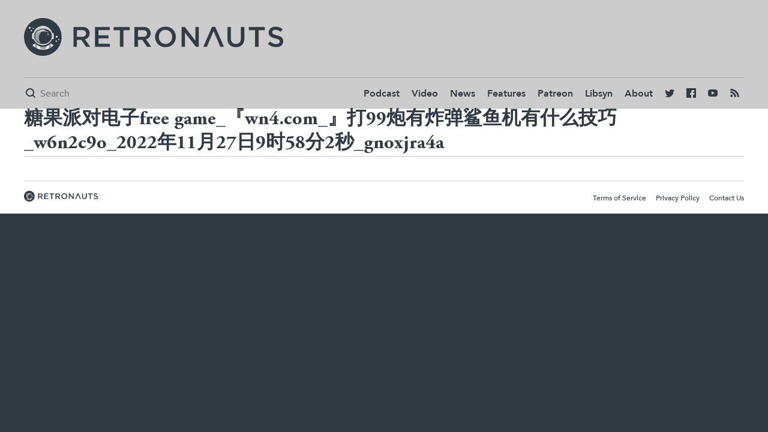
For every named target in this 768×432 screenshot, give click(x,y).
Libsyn (599, 93)
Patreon (555, 93)
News (462, 93)
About (639, 93)
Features (506, 93)
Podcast (382, 93)
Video (425, 93)
